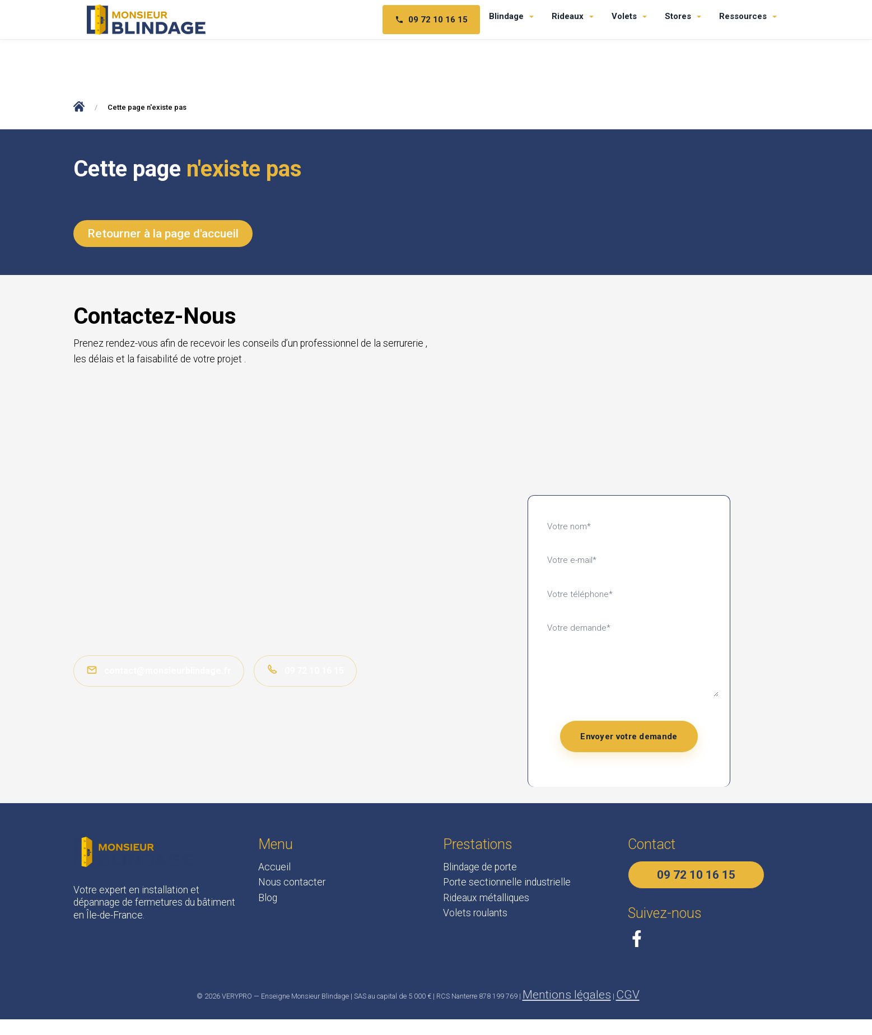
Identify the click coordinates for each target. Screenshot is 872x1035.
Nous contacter (291, 882)
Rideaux (568, 16)
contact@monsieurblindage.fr (158, 670)
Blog (267, 897)
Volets (624, 16)
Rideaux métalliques (486, 897)
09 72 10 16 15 (305, 670)
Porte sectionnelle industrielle (507, 882)
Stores (678, 16)
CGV (628, 994)
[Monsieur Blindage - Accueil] (146, 19)
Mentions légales (567, 994)
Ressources (743, 16)
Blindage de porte (480, 867)
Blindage (506, 16)
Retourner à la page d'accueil (163, 233)
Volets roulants (475, 913)
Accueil (274, 867)
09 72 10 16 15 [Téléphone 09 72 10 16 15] (431, 20)
